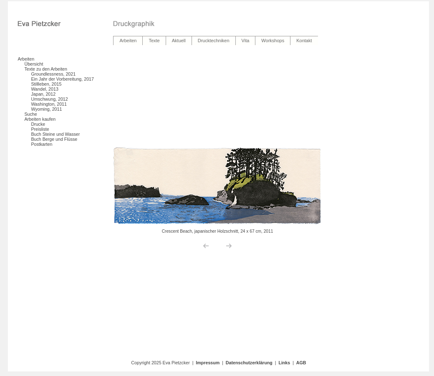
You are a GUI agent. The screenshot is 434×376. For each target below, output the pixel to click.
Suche (30, 114)
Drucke (38, 124)
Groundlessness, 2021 (53, 73)
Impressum (208, 362)
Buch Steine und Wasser (55, 134)
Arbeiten (26, 58)
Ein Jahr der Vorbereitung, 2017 (62, 78)
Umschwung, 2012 (49, 99)
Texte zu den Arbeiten (45, 68)
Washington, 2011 (49, 104)
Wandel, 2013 (44, 88)
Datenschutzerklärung (249, 362)
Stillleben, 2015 (46, 83)
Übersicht (33, 63)
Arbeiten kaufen (40, 119)
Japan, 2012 (43, 94)
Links (284, 362)
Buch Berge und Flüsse (54, 139)
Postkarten (41, 144)
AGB (301, 362)
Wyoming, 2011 (46, 109)
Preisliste (40, 129)
